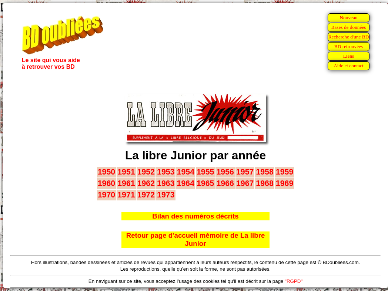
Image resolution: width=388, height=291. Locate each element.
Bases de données (348, 27)
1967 (245, 183)
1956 (225, 172)
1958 (264, 172)
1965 (205, 183)
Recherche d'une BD (348, 37)
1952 (146, 172)
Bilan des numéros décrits (195, 216)
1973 (165, 194)
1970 (106, 194)
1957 (245, 172)
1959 (284, 172)
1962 (146, 183)
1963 (165, 183)
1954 (185, 172)
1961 (126, 183)
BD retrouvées (348, 46)
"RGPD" (293, 281)
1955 (205, 172)
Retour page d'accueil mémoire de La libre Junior (195, 239)
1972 (146, 194)
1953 (165, 172)
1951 (126, 172)
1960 (106, 183)
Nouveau (348, 17)
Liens (348, 56)
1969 (284, 183)
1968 (264, 183)
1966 (225, 183)
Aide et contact (349, 65)
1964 (185, 183)
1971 (126, 194)
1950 (106, 172)
